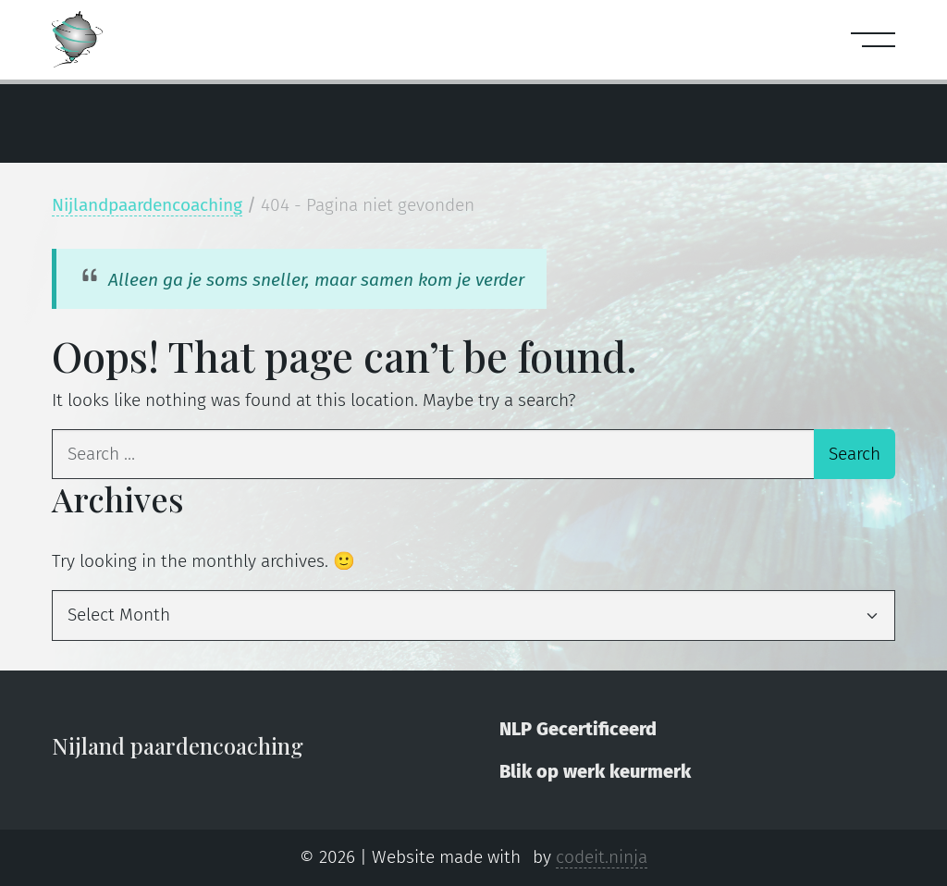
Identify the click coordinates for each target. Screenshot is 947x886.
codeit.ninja (601, 857)
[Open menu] (867, 40)
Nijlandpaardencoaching (147, 204)
